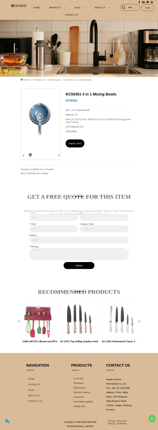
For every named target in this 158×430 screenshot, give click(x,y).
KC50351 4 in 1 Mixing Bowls (77, 80)
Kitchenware (54, 80)
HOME (37, 7)
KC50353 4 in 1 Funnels (41, 169)
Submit (79, 265)
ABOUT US (102, 7)
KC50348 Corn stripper (37, 173)
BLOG (80, 7)
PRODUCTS (57, 7)
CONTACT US (71, 15)
